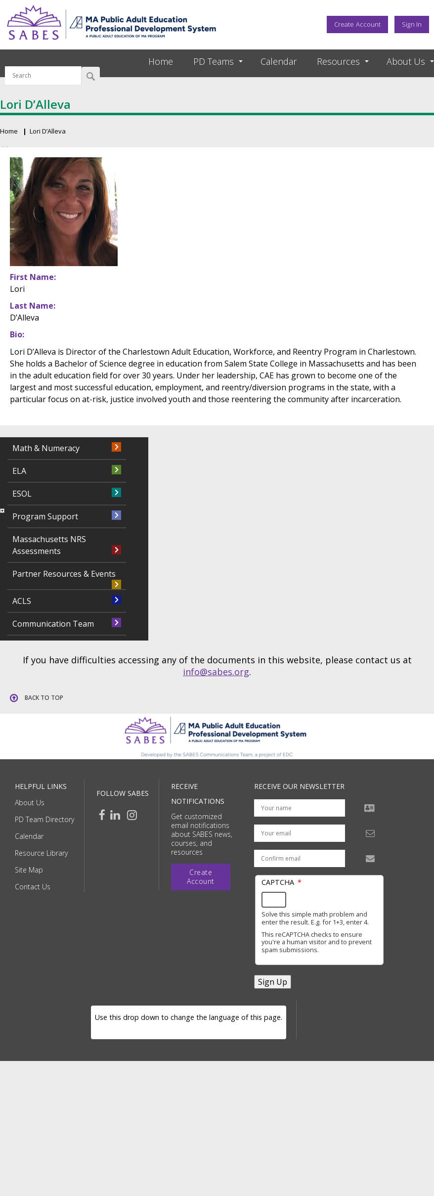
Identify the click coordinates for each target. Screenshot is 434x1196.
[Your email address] (299, 833)
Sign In (412, 24)
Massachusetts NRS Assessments (49, 545)
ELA (19, 470)
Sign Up (272, 981)
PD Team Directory (44, 819)
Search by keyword (43, 60)
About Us (29, 802)
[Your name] (299, 808)
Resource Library (41, 853)
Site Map (29, 869)
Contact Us (32, 886)
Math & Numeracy (46, 448)
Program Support (45, 516)
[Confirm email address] (299, 858)
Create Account (357, 24)
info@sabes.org (216, 672)
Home (160, 61)
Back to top (44, 697)
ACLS (21, 601)
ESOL (22, 493)
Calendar (278, 61)
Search (91, 76)
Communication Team (53, 623)
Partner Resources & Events (64, 573)
